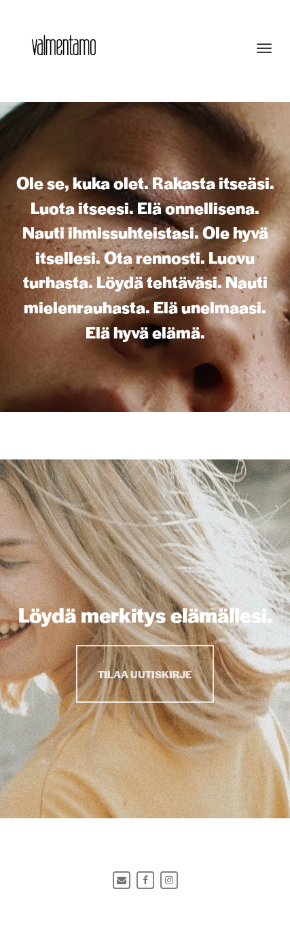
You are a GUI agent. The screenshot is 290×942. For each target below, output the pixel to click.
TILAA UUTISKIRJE (145, 674)
